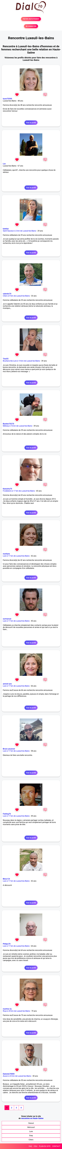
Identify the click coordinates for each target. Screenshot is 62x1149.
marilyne (6, 554)
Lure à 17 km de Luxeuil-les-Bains (16, 556)
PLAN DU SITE (45, 1146)
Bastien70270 (8, 424)
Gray (31, 1135)
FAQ (30, 1146)
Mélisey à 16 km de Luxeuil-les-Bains (17, 426)
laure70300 (7, 99)
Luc (4, 164)
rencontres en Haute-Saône (32, 1118)
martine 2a (7, 1009)
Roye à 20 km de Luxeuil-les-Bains (16, 1011)
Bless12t (6, 879)
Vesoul (31, 1123)
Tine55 (5, 359)
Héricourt (31, 1127)
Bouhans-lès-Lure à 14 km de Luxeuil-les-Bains (21, 361)
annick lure (7, 684)
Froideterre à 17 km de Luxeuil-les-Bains (19, 491)
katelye (6, 229)
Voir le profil (31, 123)
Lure (31, 1131)
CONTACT (56, 1146)
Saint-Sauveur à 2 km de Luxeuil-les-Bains (19, 231)
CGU (35, 1146)
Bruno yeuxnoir (9, 749)
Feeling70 (7, 814)
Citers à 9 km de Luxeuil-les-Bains (16, 296)
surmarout (7, 619)
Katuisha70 (7, 489)
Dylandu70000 (8, 1074)
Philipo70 (7, 944)
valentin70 (7, 294)
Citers (31, 1140)
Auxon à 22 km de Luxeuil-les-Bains (17, 1076)
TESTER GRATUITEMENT (31, 19)
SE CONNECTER (31, 26)
